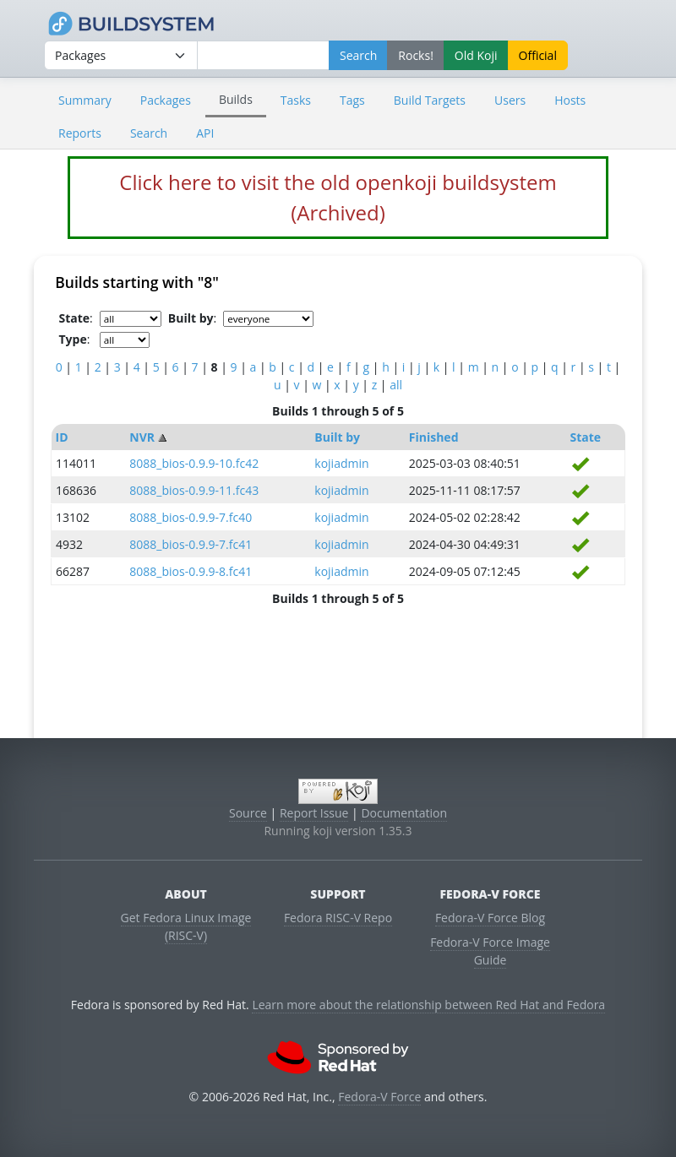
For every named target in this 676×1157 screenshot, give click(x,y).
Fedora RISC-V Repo (338, 918)
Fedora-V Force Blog (490, 918)
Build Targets (430, 100)
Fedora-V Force (379, 1097)
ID (62, 437)
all (396, 385)
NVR (142, 437)
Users (510, 100)
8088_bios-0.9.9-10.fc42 (194, 463)
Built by (337, 437)
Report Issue (314, 813)
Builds (236, 99)
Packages (165, 100)
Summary (85, 100)
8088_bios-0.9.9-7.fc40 (190, 517)
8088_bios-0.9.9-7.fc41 (190, 544)
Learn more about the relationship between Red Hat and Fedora (428, 1005)
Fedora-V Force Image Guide (490, 951)
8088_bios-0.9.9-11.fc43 (194, 490)
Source (248, 813)
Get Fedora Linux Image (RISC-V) (186, 926)
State (586, 437)
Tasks (296, 100)
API (205, 133)
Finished (434, 437)
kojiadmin (341, 463)
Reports (79, 133)
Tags (352, 100)
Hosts (570, 100)
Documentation (404, 813)
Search (148, 133)
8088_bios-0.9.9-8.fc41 (190, 571)
